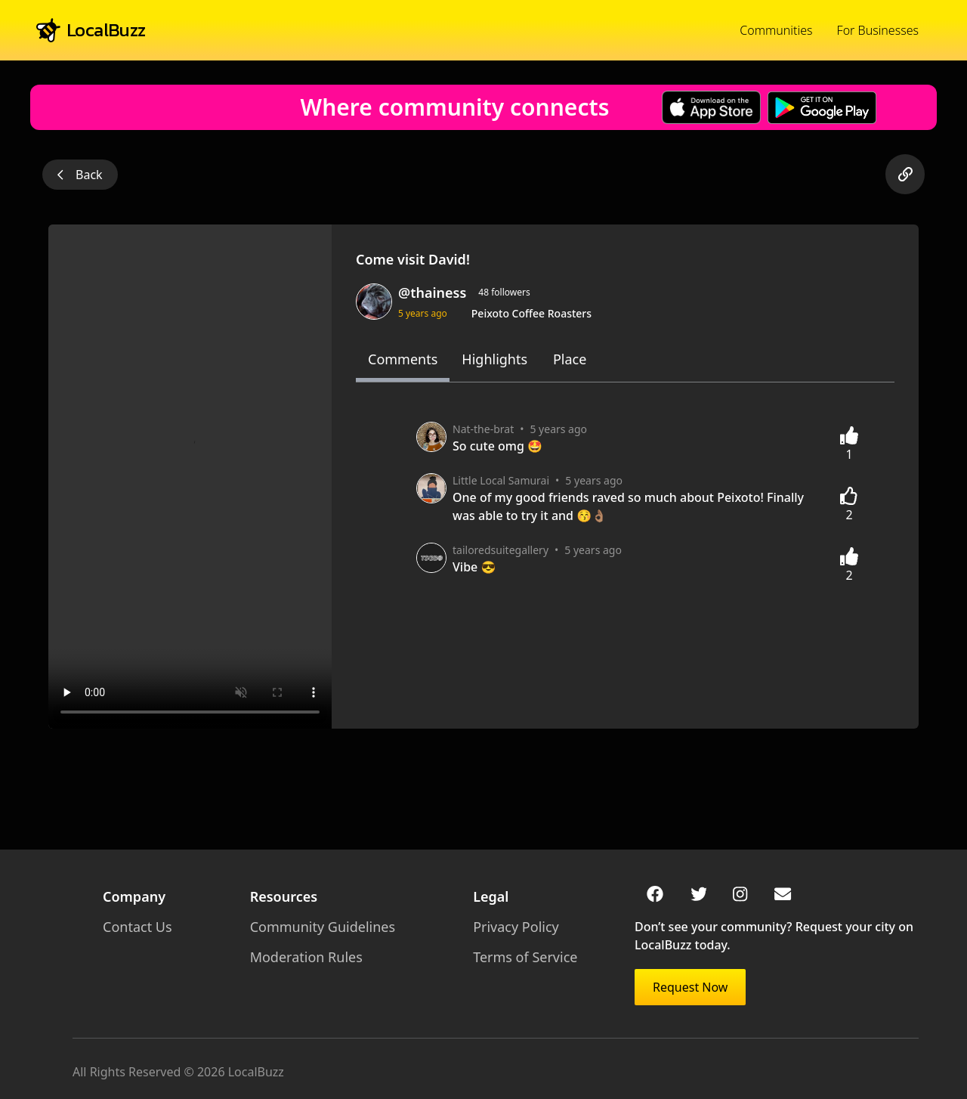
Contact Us (137, 927)
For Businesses (878, 30)
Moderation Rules (301, 957)
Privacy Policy (505, 927)
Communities (776, 30)
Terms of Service (514, 957)
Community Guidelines (317, 927)
